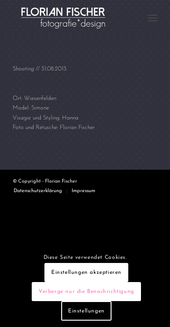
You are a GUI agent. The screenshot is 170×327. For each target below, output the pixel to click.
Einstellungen (86, 311)
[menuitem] (152, 18)
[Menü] (152, 18)
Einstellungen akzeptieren (86, 272)
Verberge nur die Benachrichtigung (86, 291)
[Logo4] (70, 18)
